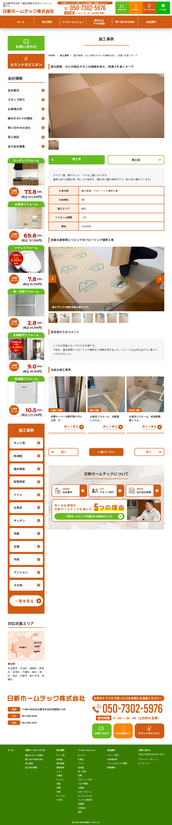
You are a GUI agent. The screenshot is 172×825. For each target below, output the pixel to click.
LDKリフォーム (85, 791)
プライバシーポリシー (148, 759)
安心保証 (13, 137)
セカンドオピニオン (149, 10)
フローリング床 (85, 779)
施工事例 (60, 750)
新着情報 (111, 767)
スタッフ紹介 (16, 99)
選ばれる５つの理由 (34, 755)
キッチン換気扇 (85, 799)
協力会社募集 (16, 146)
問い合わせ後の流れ (34, 759)
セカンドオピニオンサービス (151, 754)
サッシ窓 (19, 443)
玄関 (16, 546)
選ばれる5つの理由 (99, 21)
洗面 (16, 533)
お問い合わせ (122, 10)
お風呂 (18, 507)
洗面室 (81, 803)
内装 (16, 559)
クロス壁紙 (83, 783)
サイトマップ (144, 763)
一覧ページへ (106, 452)
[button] (52, 279)
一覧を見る (24, 601)
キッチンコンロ (85, 795)
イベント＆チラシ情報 (117, 763)
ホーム (20, 22)
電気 (80, 811)
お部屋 (81, 787)
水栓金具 (82, 807)
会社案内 (13, 90)
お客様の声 (15, 109)
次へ (148, 452)
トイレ (18, 494)
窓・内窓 (82, 771)
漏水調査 (19, 469)
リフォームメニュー (87, 750)
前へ (64, 452)
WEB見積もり (135, 10)
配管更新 (19, 481)
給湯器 (18, 456)
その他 (18, 585)
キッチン (19, 520)
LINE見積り (163, 10)
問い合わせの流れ (125, 22)
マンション (21, 572)
